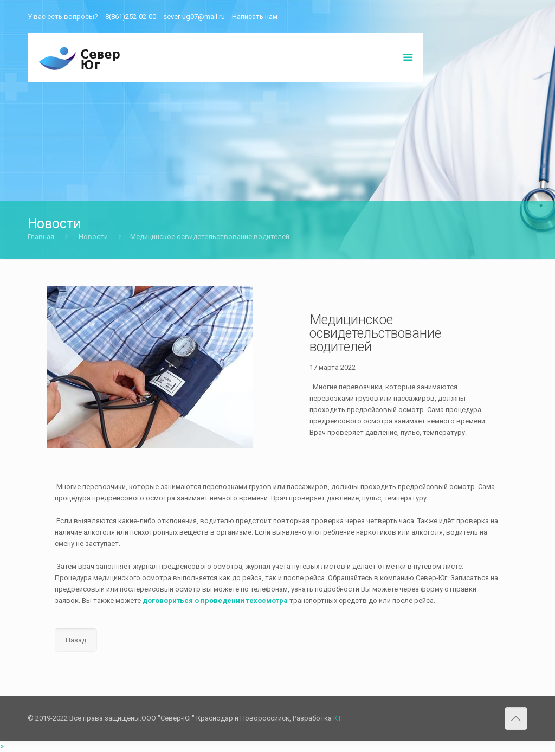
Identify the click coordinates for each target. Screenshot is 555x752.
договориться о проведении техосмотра (215, 600)
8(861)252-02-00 (130, 16)
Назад (76, 640)
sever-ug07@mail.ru (194, 16)
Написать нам (255, 16)
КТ (337, 718)
